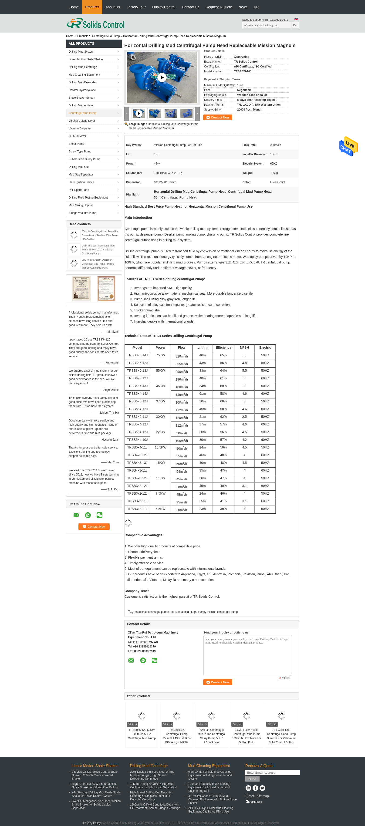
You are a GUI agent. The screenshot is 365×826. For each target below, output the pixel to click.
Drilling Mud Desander (82, 82)
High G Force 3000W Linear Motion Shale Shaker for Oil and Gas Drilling (95, 785)
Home (74, 7)
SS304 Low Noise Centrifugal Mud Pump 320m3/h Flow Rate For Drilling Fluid (246, 736)
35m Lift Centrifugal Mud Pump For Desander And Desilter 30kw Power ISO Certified (100, 235)
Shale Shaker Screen (82, 97)
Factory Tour (136, 7)
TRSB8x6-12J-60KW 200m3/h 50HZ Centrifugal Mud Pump (141, 734)
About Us (112, 7)
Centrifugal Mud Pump (106, 36)
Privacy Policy (92, 823)
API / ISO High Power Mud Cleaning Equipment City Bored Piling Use (210, 809)
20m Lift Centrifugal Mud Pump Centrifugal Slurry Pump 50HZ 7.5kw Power (211, 736)
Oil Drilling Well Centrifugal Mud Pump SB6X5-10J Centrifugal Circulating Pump (98, 249)
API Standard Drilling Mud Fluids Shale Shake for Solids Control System (96, 794)
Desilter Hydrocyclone (82, 90)
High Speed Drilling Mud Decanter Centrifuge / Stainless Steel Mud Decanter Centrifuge (151, 796)
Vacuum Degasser (80, 128)
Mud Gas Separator (81, 174)
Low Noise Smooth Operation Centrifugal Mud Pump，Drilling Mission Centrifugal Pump (98, 264)
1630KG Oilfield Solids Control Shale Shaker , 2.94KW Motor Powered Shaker (95, 775)
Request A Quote (219, 7)
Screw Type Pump (80, 151)
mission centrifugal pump (222, 612)
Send (252, 779)
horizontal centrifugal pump (188, 612)
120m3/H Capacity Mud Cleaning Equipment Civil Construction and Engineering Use (209, 787)
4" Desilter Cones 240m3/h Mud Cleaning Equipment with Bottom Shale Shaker (212, 799)
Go (295, 25)
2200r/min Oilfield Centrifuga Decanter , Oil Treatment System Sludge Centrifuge (155, 806)
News (243, 7)
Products (92, 7)
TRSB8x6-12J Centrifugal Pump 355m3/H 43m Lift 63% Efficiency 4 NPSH (176, 736)
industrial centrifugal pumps (152, 612)
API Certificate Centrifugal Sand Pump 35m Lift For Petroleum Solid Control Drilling (281, 736)
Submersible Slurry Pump (84, 159)
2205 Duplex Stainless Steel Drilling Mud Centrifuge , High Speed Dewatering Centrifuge (152, 775)
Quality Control (163, 7)
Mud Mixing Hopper (81, 205)
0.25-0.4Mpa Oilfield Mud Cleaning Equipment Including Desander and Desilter (210, 775)
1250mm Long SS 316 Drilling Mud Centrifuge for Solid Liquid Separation (153, 785)
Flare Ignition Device (81, 182)
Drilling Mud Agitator (81, 105)
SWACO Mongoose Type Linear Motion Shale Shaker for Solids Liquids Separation (96, 804)
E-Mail (250, 796)
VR (256, 7)
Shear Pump (76, 143)
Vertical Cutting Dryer (82, 120)
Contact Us (190, 7)
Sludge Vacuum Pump (82, 213)
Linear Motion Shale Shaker (86, 59)
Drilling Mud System (81, 51)
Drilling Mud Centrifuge (83, 67)
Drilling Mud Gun (79, 167)
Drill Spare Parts (79, 190)
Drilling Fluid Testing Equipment (88, 197)
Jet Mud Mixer (77, 136)
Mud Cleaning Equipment (84, 74)
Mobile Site (253, 801)
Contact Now (220, 117)
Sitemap (263, 796)
